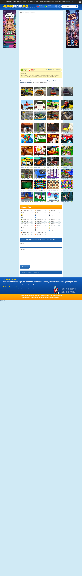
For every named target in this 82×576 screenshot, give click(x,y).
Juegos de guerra (41, 221)
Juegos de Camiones (52, 80)
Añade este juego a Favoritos (41, 70)
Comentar (25, 266)
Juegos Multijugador (32, 288)
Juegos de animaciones (28, 215)
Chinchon (36, 155)
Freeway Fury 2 (37, 132)
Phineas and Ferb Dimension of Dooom (65, 201)
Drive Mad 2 (37, 167)
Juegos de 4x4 (41, 80)
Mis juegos (44, 6)
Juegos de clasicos (27, 225)
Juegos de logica (40, 234)
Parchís (23, 144)
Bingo (62, 144)
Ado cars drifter (24, 132)
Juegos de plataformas (56, 223)
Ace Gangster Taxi (65, 109)
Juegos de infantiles (41, 225)
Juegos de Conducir (25, 82)
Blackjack (63, 155)
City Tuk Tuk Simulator (65, 132)
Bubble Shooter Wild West (65, 190)
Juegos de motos (54, 212)
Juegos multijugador (55, 215)
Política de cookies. (69, 1)
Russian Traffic (64, 97)
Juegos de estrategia (41, 212)
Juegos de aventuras (27, 219)
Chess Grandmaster (52, 190)
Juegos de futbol (40, 219)
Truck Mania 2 (50, 121)
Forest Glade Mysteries (39, 190)
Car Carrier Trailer (25, 167)
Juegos (53, 6)
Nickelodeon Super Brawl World (26, 201)
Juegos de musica (55, 217)
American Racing (51, 97)
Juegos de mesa (40, 230)
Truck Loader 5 (24, 97)
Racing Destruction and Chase (39, 178)
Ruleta (48, 155)
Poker (48, 144)
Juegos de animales (27, 217)
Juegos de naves (54, 219)
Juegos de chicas (41, 227)
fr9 (37, 215)
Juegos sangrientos (55, 227)
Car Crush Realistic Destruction (39, 109)
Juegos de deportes (27, 232)
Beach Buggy (50, 109)
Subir (57, 297)
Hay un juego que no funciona (42, 297)
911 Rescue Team (65, 121)
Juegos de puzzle (54, 225)
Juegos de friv (40, 217)
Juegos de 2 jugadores (28, 210)
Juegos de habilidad (41, 223)
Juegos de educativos (41, 210)
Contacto (24, 297)
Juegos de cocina (27, 230)
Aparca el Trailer (51, 167)
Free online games (22, 288)
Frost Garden (50, 201)
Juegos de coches (31, 80)
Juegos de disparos (27, 234)
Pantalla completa (54, 70)
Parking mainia (64, 167)
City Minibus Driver (38, 97)
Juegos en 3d (40, 232)
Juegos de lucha (54, 210)
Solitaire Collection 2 (52, 178)
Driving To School (25, 121)
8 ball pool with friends (26, 190)
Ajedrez (23, 155)
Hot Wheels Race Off (39, 121)
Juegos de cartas (27, 223)
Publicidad (52, 297)
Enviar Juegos (30, 297)
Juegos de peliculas (55, 221)
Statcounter (2, 300)
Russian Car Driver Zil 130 (52, 132)
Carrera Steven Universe (26, 109)
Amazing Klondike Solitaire (39, 201)
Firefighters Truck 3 (25, 178)
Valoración (25, 70)
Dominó (36, 144)
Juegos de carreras (27, 221)
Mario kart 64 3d (64, 178)
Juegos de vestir (54, 230)
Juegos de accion (27, 212)
